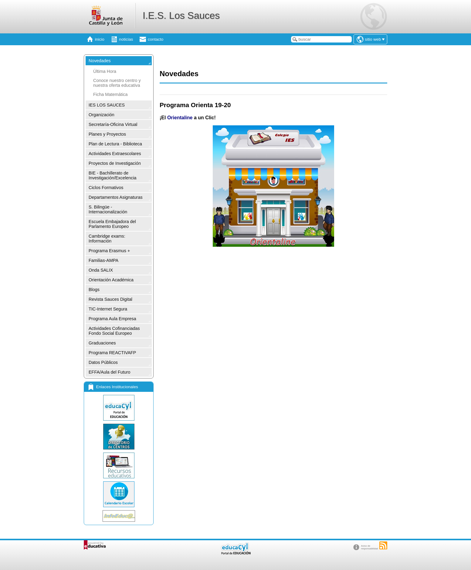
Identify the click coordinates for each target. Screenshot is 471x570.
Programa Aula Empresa (112, 318)
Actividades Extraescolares (115, 153)
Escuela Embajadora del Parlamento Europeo (112, 224)
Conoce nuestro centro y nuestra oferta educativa (117, 83)
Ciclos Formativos (106, 187)
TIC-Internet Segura (108, 309)
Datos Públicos (103, 362)
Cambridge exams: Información (107, 238)
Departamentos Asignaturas (116, 197)
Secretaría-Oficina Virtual (113, 124)
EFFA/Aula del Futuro (109, 372)
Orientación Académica (111, 279)
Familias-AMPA (103, 260)
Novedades (100, 60)
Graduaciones (102, 343)
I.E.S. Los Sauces (181, 15)
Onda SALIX (101, 270)
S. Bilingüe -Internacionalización (108, 209)
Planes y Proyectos (107, 134)
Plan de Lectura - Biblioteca (115, 143)
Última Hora (104, 71)
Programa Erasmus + (109, 250)
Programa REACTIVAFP (112, 352)
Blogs (94, 289)
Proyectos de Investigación (115, 163)
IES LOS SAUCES (107, 105)
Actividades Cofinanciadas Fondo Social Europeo (114, 331)
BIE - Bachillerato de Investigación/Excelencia (113, 175)
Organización (101, 114)
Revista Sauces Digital (110, 299)
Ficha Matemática (110, 94)
